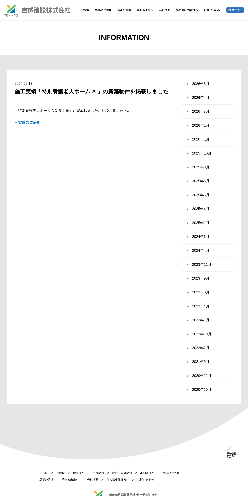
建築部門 (78, 473)
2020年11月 (201, 376)
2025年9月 (200, 167)
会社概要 (164, 10)
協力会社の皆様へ (187, 10)
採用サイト (235, 10)
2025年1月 (200, 223)
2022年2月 (200, 348)
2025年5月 (200, 195)
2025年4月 (200, 209)
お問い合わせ (212, 10)
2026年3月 (200, 111)
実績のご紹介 (103, 10)
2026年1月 (200, 139)
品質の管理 (124, 10)
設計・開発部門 (122, 473)
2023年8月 (200, 292)
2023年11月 (201, 265)
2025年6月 (200, 181)
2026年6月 (200, 84)
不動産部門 (147, 473)
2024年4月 (200, 251)
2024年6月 (200, 237)
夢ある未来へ (145, 10)
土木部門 (98, 473)
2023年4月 (200, 306)
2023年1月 (200, 320)
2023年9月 (200, 278)
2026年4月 (200, 98)
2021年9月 (200, 362)
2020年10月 (201, 390)
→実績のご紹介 (27, 122)
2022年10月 (201, 334)
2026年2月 (200, 125)
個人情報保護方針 (118, 479)
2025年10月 (201, 153)
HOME (43, 473)
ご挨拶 (85, 10)
